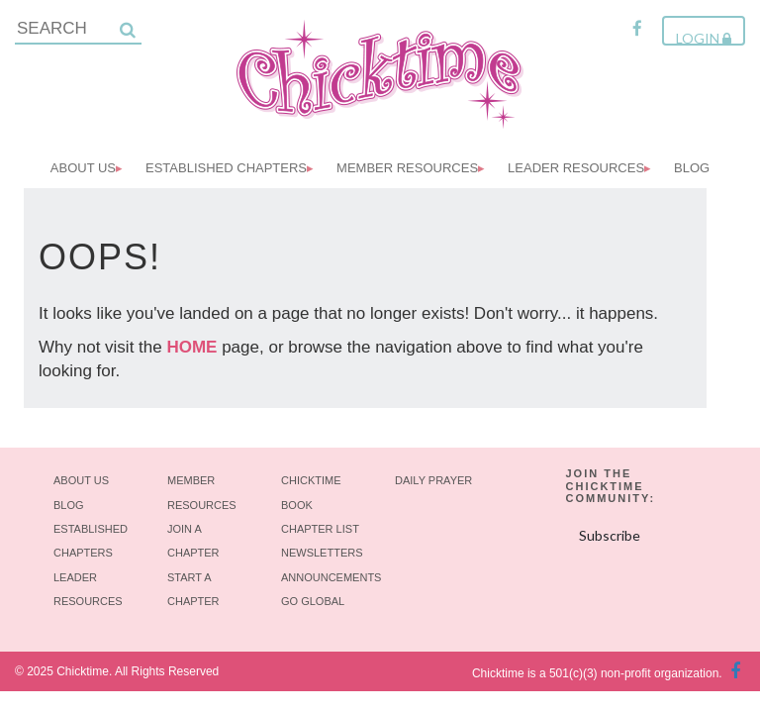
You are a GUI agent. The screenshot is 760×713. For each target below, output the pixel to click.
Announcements (331, 577)
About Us (83, 167)
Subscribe (609, 535)
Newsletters (322, 553)
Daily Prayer (433, 480)
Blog (692, 167)
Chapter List (320, 529)
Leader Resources (576, 167)
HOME (191, 347)
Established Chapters (226, 167)
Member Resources (407, 167)
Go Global (312, 601)
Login (703, 38)
